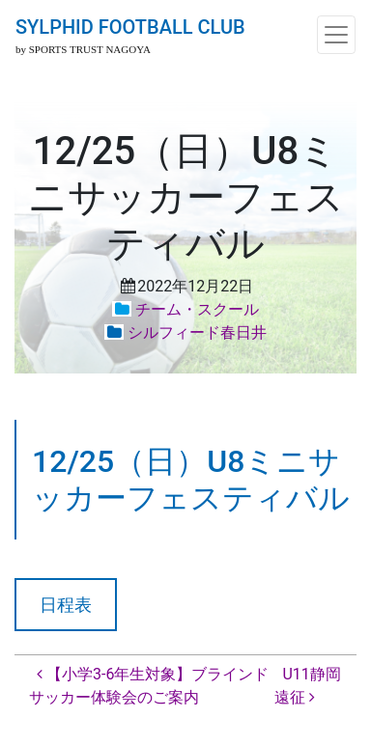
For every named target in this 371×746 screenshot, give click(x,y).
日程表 (66, 604)
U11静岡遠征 (307, 685)
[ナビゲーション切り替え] (336, 34)
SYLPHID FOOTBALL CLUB (130, 27)
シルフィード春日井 (197, 332)
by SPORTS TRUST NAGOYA (83, 49)
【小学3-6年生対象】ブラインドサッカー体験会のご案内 (149, 685)
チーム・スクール (197, 309)
